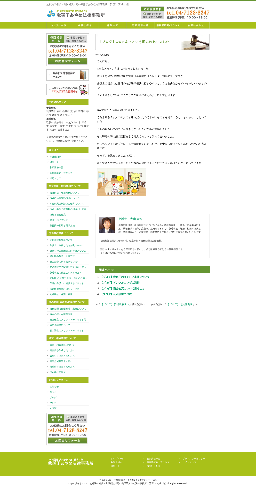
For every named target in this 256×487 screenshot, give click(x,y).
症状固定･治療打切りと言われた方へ (68, 278)
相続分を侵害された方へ (62, 366)
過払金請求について (60, 325)
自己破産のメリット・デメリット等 (68, 319)
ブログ (53, 397)
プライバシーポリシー (194, 458)
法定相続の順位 (58, 372)
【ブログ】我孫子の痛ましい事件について (125, 277)
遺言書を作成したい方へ (62, 350)
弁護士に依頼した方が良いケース (67, 245)
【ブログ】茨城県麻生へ (115, 304)
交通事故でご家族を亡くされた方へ (68, 267)
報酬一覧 (112, 25)
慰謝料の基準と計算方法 (62, 256)
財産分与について (59, 220)
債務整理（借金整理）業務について (68, 308)
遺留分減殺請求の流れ (61, 361)
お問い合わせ (196, 25)
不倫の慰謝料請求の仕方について (67, 203)
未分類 (53, 408)
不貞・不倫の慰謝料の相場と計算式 (68, 209)
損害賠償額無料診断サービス (64, 289)
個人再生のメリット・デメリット (67, 330)
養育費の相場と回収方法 (62, 225)
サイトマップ (189, 462)
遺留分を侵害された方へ (62, 355)
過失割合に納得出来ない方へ (64, 261)
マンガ (53, 403)
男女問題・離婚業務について (64, 192)
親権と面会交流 (58, 214)
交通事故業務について (61, 240)
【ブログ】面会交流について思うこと (122, 288)
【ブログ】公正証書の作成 (116, 294)
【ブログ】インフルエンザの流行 (119, 282)
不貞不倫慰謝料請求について (64, 198)
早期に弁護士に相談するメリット (67, 283)
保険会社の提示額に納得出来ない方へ (69, 250)
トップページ (58, 25)
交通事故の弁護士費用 (61, 294)
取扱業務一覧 (140, 25)
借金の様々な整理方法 (61, 314)
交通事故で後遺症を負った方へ (66, 272)
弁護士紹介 (85, 25)
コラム (53, 392)
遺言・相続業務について (62, 345)
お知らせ (54, 386)
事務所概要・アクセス (168, 25)
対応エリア (55, 178)
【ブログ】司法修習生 (180, 304)
